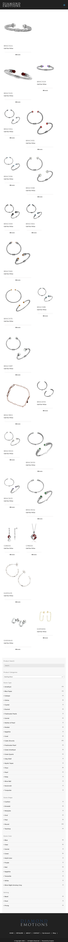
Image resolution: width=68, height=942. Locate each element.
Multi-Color (8, 858)
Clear (6, 844)
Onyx (6, 768)
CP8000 (29, 546)
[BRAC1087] (17, 347)
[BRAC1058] (40, 169)
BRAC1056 (8, 176)
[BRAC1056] (12, 163)
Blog (54, 933)
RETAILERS (19, 933)
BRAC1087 (8, 366)
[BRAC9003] (12, 438)
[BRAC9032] (40, 491)
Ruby (6, 777)
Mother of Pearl (10, 723)
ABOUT (28, 933)
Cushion (7, 802)
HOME (11, 933)
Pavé (6, 901)
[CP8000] (34, 533)
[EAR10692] (45, 616)
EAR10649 (8, 641)
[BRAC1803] (17, 396)
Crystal (7, 705)
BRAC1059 (8, 224)
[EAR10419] (17, 574)
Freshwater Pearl (10, 745)
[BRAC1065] (17, 253)
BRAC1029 (41, 82)
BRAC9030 (30, 463)
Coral (6, 736)
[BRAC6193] (45, 389)
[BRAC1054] (12, 116)
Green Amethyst (10, 750)
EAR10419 (8, 593)
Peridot (7, 727)
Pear (6, 820)
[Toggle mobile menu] (64, 5)
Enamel (7, 709)
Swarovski (8, 786)
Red (6, 867)
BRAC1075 (8, 319)
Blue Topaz (8, 691)
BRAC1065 (8, 271)
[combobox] (34, 676)
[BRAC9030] (40, 444)
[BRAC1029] (45, 69)
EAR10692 (41, 629)
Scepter (51, 940)
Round (7, 824)
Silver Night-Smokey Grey (13, 885)
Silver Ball (8, 781)
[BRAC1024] (17, 27)
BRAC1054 (8, 129)
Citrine (7, 700)
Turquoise (8, 790)
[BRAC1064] (34, 211)
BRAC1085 (41, 307)
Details (18, 54)
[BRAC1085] (45, 294)
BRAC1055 (30, 141)
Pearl (6, 772)
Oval (6, 815)
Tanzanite (8, 876)
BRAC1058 (30, 188)
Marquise (8, 811)
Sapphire (8, 732)
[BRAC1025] (17, 74)
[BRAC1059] (12, 211)
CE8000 (7, 546)
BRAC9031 (8, 498)
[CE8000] (12, 533)
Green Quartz (9, 754)
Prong (7, 905)
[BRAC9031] (12, 485)
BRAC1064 (30, 224)
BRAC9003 (8, 451)
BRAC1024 (8, 46)
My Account (46, 933)
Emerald (7, 806)
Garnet (7, 718)
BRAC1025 (8, 93)
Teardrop (8, 829)
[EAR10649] (17, 622)
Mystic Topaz (9, 763)
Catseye (7, 696)
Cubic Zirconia (9, 741)
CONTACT (36, 933)
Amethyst (8, 687)
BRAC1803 (8, 415)
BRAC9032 (30, 510)
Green (7, 853)
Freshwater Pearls (11, 714)
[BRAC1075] (17, 300)
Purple (7, 862)
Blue (6, 840)
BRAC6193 (41, 402)
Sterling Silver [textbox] (33, 677)
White (7, 880)
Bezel (6, 896)
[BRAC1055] (40, 122)
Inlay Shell (8, 759)
